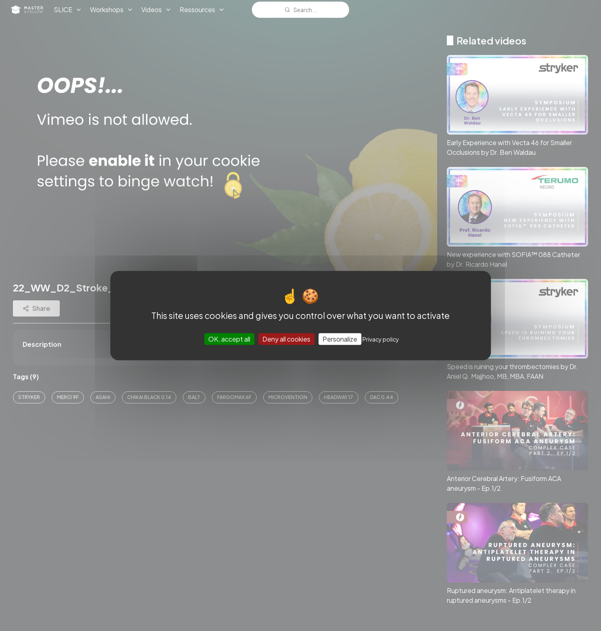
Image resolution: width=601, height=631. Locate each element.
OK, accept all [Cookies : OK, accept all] (229, 339)
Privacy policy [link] (380, 339)
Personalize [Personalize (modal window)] (339, 339)
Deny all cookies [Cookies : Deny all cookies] (286, 339)
